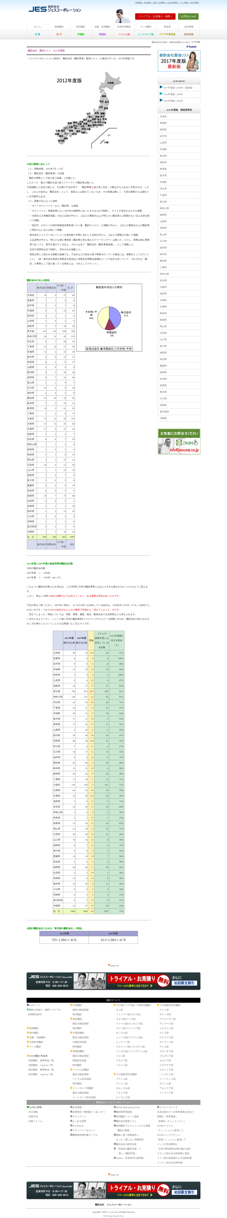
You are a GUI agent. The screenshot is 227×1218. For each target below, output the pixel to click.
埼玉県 (163, 188)
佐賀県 (163, 379)
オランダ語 (165, 1014)
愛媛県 (163, 365)
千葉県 (163, 195)
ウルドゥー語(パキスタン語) (130, 1046)
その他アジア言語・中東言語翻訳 (133, 1005)
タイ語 (119, 1009)
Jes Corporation (112, 1212)
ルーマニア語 (123, 1097)
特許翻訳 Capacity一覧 (41, 1074)
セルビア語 (165, 1060)
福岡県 (163, 372)
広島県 (163, 333)
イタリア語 (122, 1092)
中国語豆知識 (79, 1042)
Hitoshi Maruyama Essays (128, 1107)
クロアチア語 (166, 1065)
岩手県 (163, 136)
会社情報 (188, 26)
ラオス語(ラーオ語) (126, 1019)
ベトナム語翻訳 (81, 1069)
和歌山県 (164, 274)
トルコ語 (120, 1056)
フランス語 (122, 1079)
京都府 (163, 300)
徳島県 (163, 352)
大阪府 (163, 287)
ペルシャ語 (122, 1065)
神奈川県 (164, 208)
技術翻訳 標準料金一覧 (41, 1060)
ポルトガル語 (123, 1088)
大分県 (163, 398)
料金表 (167, 26)
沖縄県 (163, 418)
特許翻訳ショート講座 (127, 1116)
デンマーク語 (166, 1023)
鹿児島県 (164, 411)
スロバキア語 (166, 1051)
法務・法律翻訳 (102, 26)
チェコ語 (164, 1046)
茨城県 (163, 182)
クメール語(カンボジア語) (129, 1023)
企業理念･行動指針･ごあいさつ (88, 1112)
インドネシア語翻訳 (83, 1088)
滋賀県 (163, 293)
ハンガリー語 (166, 1074)
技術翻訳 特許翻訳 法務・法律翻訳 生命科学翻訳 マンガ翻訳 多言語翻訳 (167, 3)
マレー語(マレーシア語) (128, 1028)
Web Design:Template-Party (113, 1216)
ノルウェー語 (166, 1028)
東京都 (163, 201)
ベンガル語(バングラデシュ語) (132, 1051)
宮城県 (163, 149)
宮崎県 (163, 405)
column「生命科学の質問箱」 (131, 1158)
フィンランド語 (167, 1079)
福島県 (163, 162)
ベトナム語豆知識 (82, 1079)
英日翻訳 (77, 1019)
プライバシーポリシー (83, 1130)
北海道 (163, 116)
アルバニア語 (166, 1088)
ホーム (37, 26)
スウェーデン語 (167, 1019)
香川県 (163, 346)
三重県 (163, 267)
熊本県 (163, 392)
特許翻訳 (80, 26)
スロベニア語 (166, 1069)
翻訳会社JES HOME (159, 42)
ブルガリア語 (166, 1056)
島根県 (163, 319)
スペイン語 (122, 1083)
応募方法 (33, 1116)
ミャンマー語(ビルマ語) (128, 1014)
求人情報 (33, 1112)
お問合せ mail (188, 16)
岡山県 (163, 326)
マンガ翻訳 (145, 26)
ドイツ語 (164, 1009)
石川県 (163, 241)
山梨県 (163, 221)
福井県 (163, 247)
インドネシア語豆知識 (84, 1097)
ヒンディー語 (123, 1042)
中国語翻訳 (78, 1032)
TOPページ (34, 1005)
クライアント (79, 1116)
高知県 (163, 359)
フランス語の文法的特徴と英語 (173, 1153)
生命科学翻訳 (124, 26)
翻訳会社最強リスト (126, 1121)
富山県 (163, 234)
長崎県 (163, 385)
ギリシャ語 (165, 1083)
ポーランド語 (166, 1042)
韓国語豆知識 (79, 1060)
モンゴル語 (122, 1032)
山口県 (163, 339)
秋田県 (163, 129)
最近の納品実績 (81, 1009)
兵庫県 (163, 306)
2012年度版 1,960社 (171, 94)
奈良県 (163, 280)
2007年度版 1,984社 (171, 100)
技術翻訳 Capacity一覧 (41, 1065)
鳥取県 (163, 313)
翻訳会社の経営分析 (126, 1144)
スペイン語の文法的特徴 (169, 1162)
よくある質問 (79, 1121)
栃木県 (163, 175)
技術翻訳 (59, 26)
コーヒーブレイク (168, 1107)
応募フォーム (35, 1121)
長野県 (163, 228)
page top (113, 965)
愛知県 (163, 260)
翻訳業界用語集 (124, 1112)
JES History (77, 1125)
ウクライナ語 (166, 1037)
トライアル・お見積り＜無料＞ (155, 16)
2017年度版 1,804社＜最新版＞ (177, 87)
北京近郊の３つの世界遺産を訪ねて (175, 1112)
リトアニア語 (166, 1092)
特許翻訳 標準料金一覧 (41, 1069)
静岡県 (163, 214)
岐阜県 (163, 254)
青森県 (163, 123)
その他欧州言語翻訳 (126, 1074)
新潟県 (163, 155)
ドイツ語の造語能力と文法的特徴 (174, 1158)
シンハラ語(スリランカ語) (129, 1037)
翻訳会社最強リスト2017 (180, 42)
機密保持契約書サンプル (85, 1135)
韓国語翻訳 (78, 1051)
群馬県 (163, 169)
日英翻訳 (77, 1005)
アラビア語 (122, 1060)
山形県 (163, 142)
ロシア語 (164, 1032)
